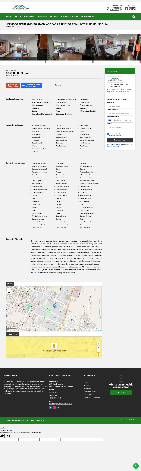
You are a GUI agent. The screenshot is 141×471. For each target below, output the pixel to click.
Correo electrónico (113, 110)
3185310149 (114, 10)
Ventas (17, 17)
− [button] (9, 292)
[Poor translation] (8, 436)
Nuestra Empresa (69, 17)
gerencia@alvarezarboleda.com (119, 92)
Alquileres (29, 17)
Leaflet (85, 330)
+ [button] (9, 289)
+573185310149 (116, 8)
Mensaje (110, 124)
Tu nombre (111, 102)
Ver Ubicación (48, 351)
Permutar (42, 17)
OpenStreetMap (97, 330)
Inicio (8, 17)
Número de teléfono (113, 117)
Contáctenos (87, 17)
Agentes (54, 17)
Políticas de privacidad (92, 398)
